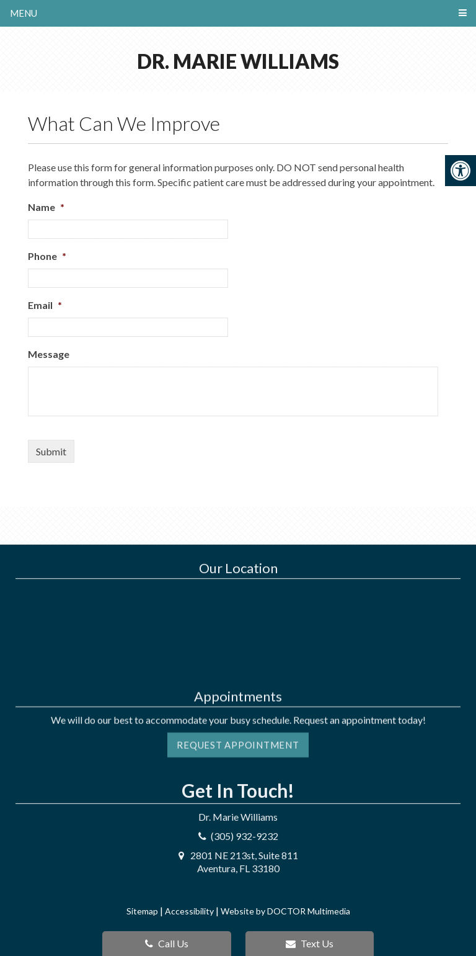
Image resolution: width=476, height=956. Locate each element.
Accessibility (189, 911)
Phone (47, 256)
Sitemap (142, 911)
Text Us (309, 943)
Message (48, 354)
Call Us (166, 943)
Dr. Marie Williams (238, 61)
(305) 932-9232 (244, 792)
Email (45, 305)
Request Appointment (238, 712)
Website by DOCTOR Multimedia (285, 911)
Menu (23, 13)
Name (46, 207)
